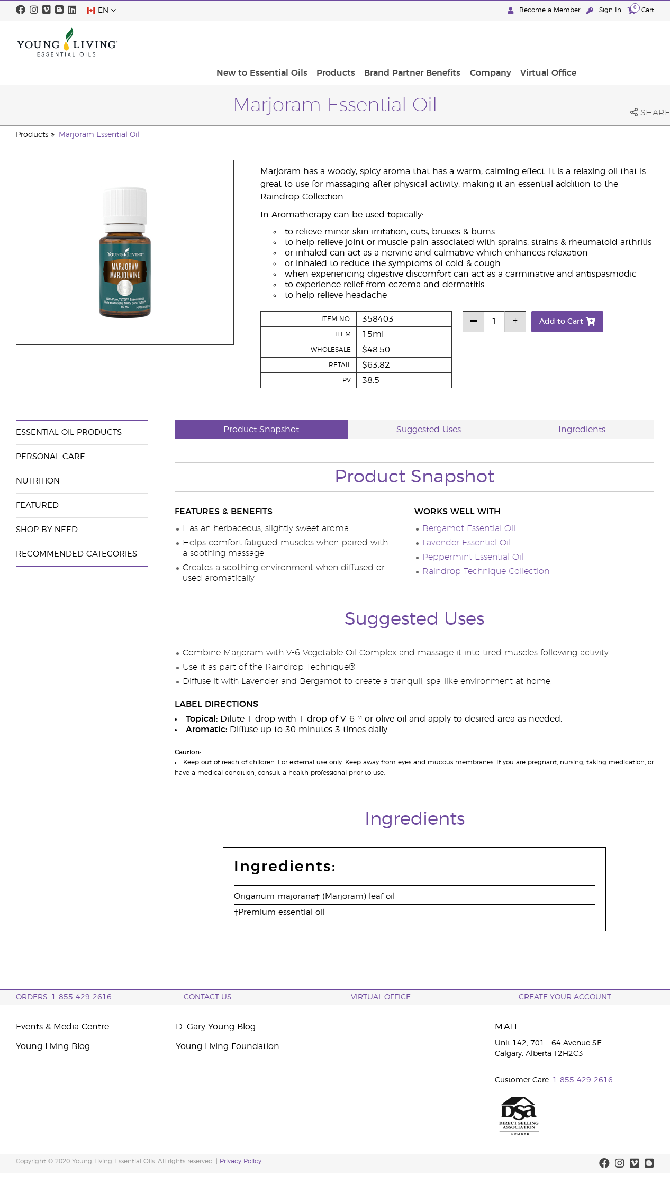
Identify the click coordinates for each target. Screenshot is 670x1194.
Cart (641, 9)
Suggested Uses (428, 429)
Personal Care (50, 457)
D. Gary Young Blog (216, 1027)
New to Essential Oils (347, 42)
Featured (37, 505)
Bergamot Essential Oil (468, 528)
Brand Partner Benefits (493, 42)
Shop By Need (47, 530)
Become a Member (545, 10)
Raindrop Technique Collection (485, 571)
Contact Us (208, 997)
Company (567, 42)
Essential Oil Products (69, 432)
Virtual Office (623, 42)
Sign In (604, 10)
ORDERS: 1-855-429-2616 (64, 997)
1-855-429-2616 (583, 1080)
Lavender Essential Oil (466, 543)
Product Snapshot (261, 429)
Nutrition (38, 481)
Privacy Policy (240, 1161)
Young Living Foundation (227, 1046)
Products (419, 42)
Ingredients (581, 429)
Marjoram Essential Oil (99, 135)
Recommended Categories (76, 554)
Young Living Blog (53, 1046)
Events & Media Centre (62, 1027)
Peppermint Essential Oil (472, 557)
